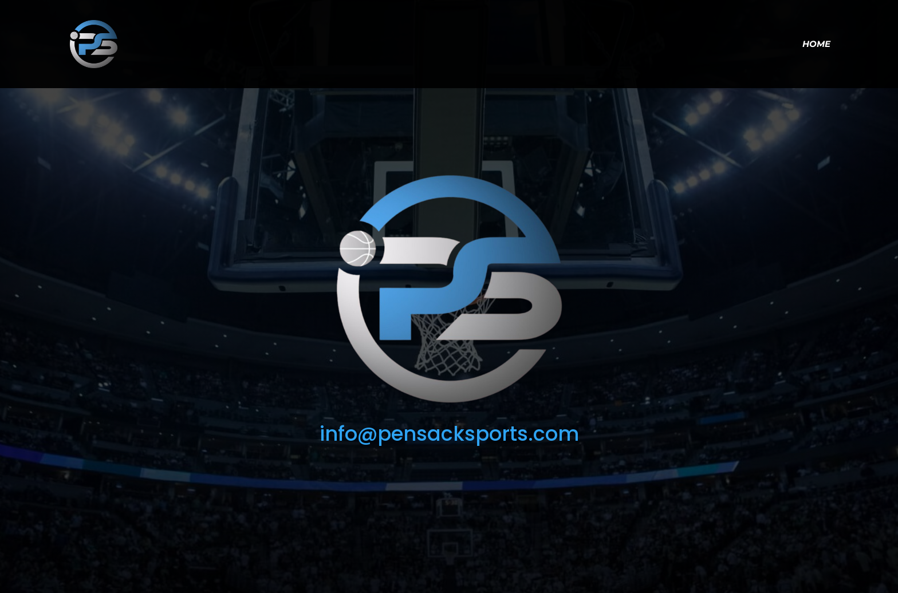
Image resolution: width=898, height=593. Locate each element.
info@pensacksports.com (449, 434)
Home (816, 44)
